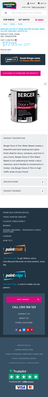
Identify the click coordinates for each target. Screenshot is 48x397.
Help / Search (23, 299)
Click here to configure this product (20, 73)
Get (24, 20)
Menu (41, 20)
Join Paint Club (10, 258)
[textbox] (28, 12)
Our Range (8, 20)
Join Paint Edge (10, 284)
